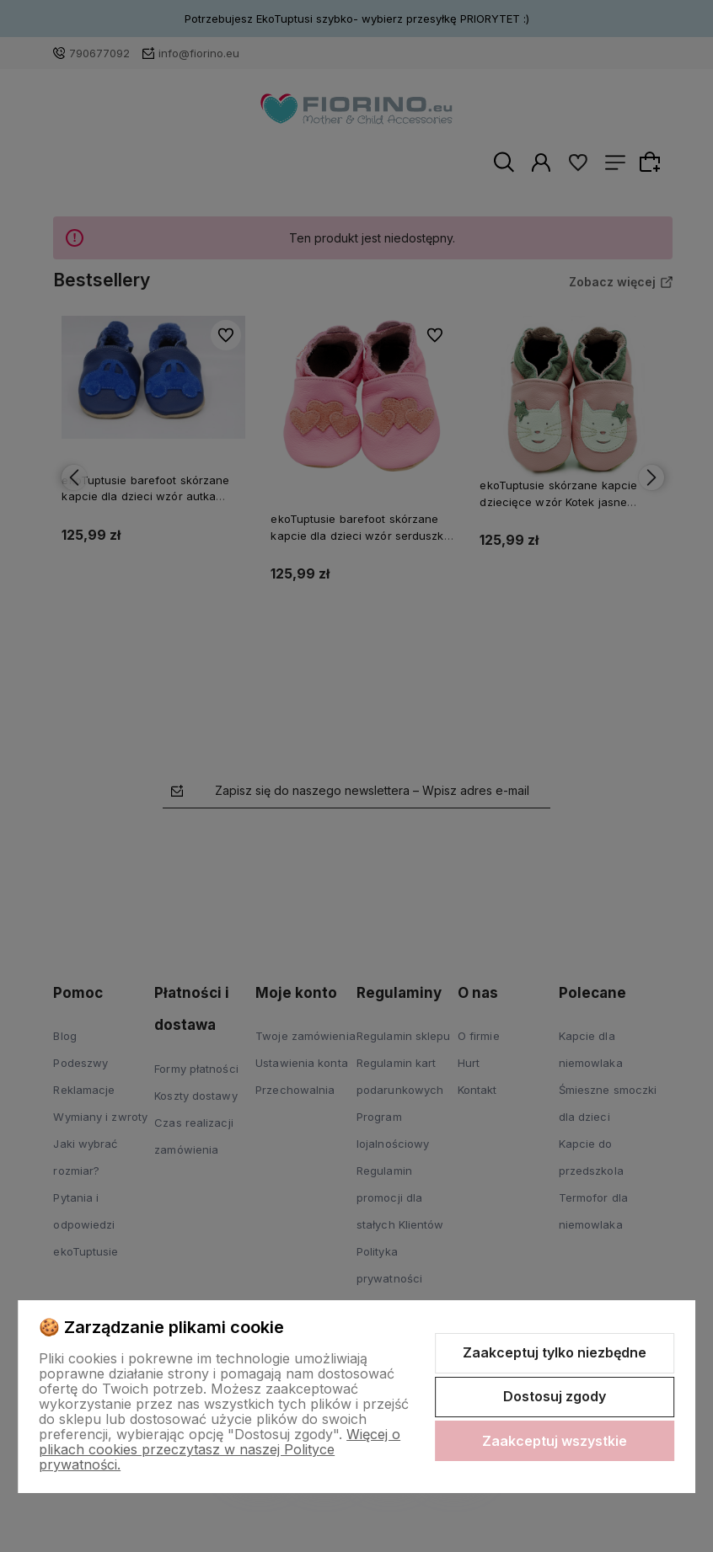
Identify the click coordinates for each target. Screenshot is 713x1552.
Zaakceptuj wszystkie (554, 1440)
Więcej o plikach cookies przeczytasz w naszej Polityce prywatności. (219, 1449)
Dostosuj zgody (554, 1396)
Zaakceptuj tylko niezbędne (554, 1352)
